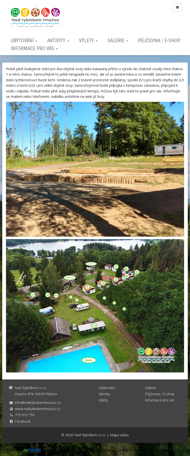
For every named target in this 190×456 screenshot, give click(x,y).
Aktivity (58, 40)
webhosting (106, 450)
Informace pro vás (34, 48)
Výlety (88, 40)
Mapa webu (119, 435)
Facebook (23, 421)
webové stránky (58, 450)
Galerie (118, 40)
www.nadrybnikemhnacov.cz (37, 408)
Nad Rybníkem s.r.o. (90, 435)
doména (86, 450)
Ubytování (24, 40)
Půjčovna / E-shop (159, 40)
